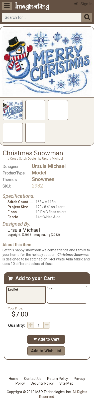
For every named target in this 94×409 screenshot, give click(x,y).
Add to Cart (46, 339)
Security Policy (42, 383)
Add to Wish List (46, 350)
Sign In (83, 4)
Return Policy (57, 379)
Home (13, 379)
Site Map (66, 383)
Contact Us (32, 379)
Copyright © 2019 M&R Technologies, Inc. (39, 392)
